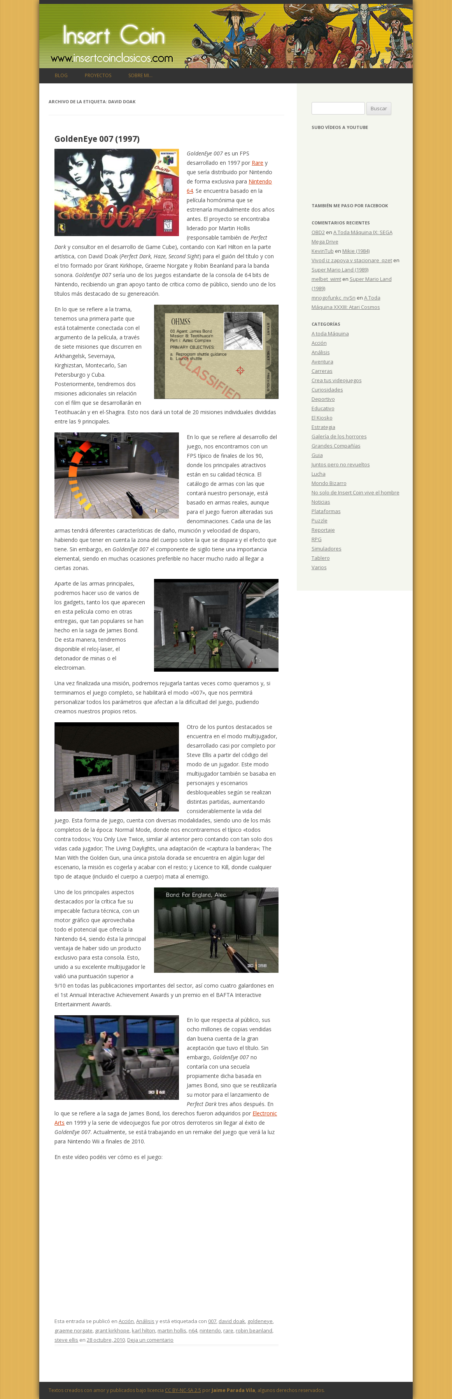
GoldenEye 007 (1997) (97, 138)
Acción (126, 1321)
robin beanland (254, 1330)
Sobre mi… (140, 75)
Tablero (321, 557)
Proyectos (98, 75)
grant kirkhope (112, 1330)
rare (228, 1330)
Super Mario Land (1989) (340, 269)
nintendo (210, 1330)
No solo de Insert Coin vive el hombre (355, 492)
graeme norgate (73, 1330)
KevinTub (323, 250)
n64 (193, 1330)
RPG (317, 539)
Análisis (145, 1321)
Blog (61, 75)
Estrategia (323, 426)
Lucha (319, 473)
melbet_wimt (326, 278)
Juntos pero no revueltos (341, 464)
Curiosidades (327, 389)
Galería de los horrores (339, 436)
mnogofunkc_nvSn (334, 297)
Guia (317, 455)
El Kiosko (322, 417)
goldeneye (260, 1321)
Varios (319, 567)
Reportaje (323, 529)
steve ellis (66, 1339)
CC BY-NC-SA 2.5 (183, 1390)
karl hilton (143, 1330)
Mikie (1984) (356, 250)
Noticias (321, 501)
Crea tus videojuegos (337, 380)
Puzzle (320, 520)
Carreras (322, 370)
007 (212, 1321)
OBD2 (318, 232)
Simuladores (327, 548)
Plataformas (326, 511)
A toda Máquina (330, 333)
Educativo (323, 408)
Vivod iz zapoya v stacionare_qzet (352, 260)
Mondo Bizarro (329, 483)
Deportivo (323, 398)
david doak (232, 1321)
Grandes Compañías (336, 445)
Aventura (322, 361)
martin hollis (172, 1330)
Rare (257, 162)
